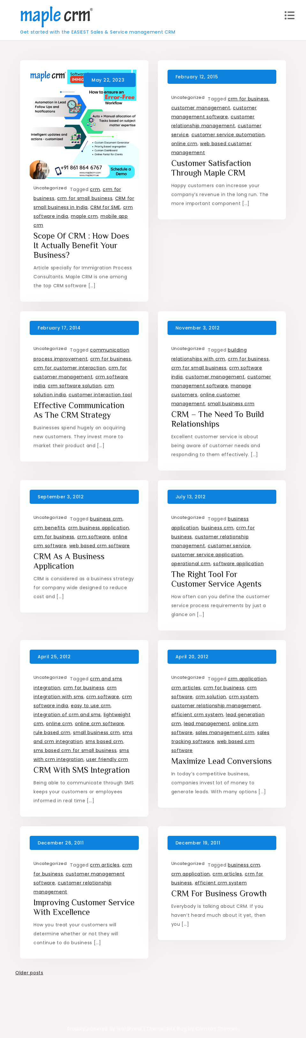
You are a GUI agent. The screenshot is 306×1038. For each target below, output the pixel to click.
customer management (200, 108)
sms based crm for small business (75, 750)
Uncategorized (50, 188)
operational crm (191, 563)
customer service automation (228, 134)
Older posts (29, 973)
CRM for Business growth (219, 893)
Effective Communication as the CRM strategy (79, 410)
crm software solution (75, 386)
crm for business (248, 99)
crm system (243, 696)
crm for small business (84, 198)
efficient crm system (197, 714)
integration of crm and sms (67, 714)
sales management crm (225, 732)
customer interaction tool (100, 395)
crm (95, 189)
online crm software (99, 723)
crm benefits (49, 528)
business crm (106, 519)
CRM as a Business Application (69, 561)
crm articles (186, 688)
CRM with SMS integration (82, 770)
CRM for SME (105, 207)
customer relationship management (215, 705)
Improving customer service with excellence (84, 907)
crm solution (211, 696)
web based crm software (99, 546)
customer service (229, 546)
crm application (247, 679)
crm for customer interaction (70, 368)
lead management (207, 723)
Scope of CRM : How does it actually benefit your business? (81, 245)
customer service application (207, 554)
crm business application (98, 528)
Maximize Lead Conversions (221, 761)
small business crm (231, 403)
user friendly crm (107, 759)
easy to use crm (91, 705)
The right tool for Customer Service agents (216, 579)
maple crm (84, 216)
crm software (93, 537)
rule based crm (52, 732)
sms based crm (104, 741)
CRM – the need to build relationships (217, 419)
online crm (184, 143)
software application (238, 563)
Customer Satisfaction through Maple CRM (211, 168)
